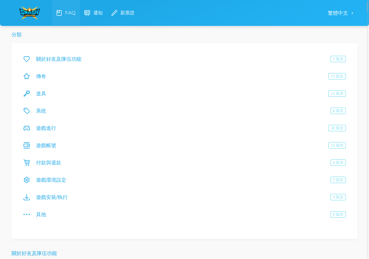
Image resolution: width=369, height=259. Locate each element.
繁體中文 (339, 13)
